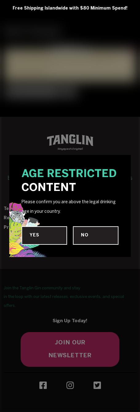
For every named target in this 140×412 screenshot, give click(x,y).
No (85, 235)
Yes (34, 235)
